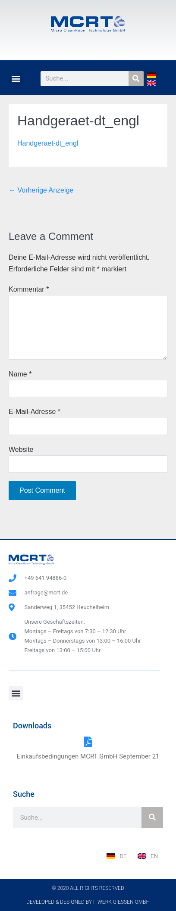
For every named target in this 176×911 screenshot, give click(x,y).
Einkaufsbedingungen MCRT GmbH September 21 (87, 756)
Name (20, 374)
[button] (16, 79)
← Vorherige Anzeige (41, 190)
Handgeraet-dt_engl (47, 143)
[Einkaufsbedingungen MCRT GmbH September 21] (88, 742)
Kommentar (29, 289)
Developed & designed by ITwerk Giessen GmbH (88, 902)
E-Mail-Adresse (34, 411)
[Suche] (136, 78)
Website (21, 449)
